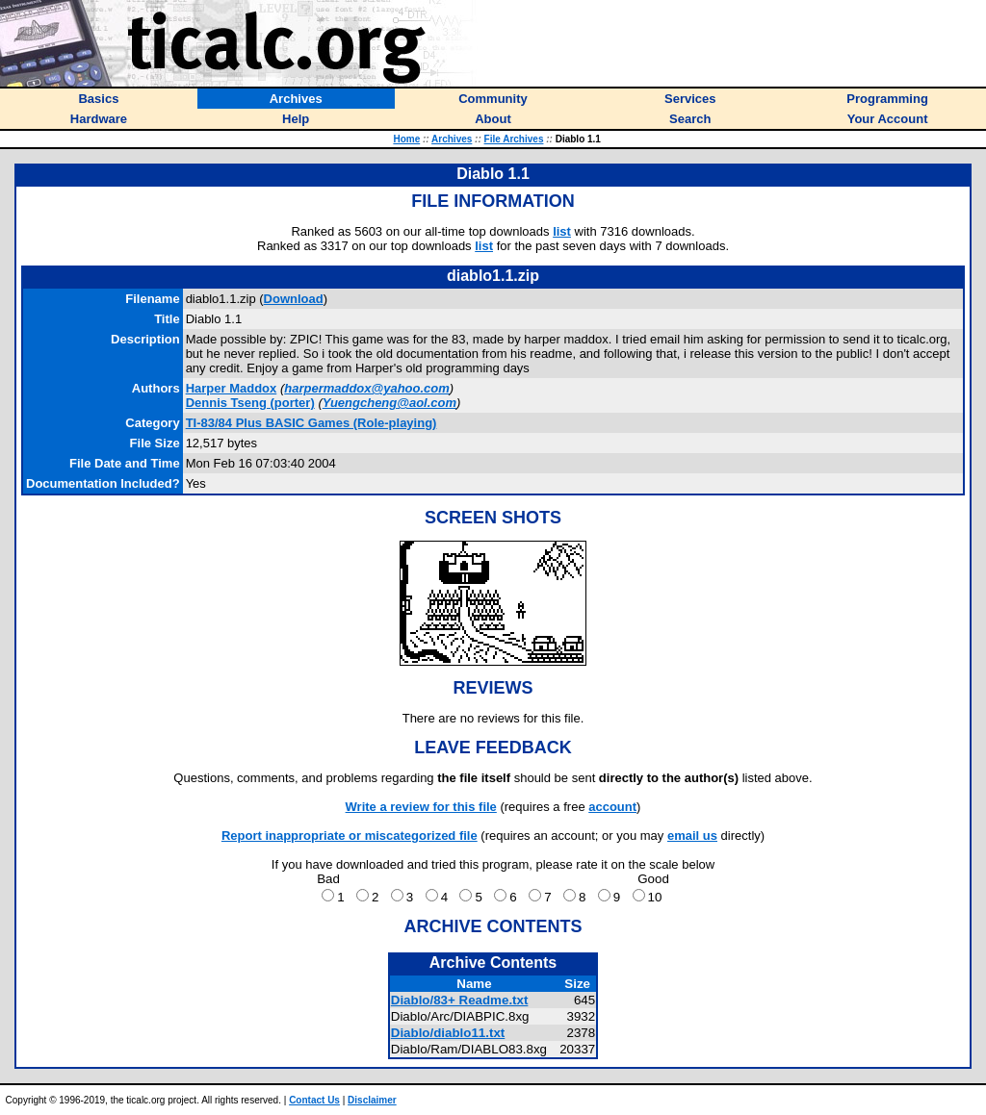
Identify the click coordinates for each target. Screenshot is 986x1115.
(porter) (250, 402)
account (612, 806)
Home (406, 139)
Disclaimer (372, 1100)
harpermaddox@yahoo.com (367, 388)
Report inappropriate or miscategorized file (349, 835)
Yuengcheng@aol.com (389, 402)
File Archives (514, 139)
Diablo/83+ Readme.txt (460, 1000)
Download (294, 298)
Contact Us (314, 1100)
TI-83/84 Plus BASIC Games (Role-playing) (311, 423)
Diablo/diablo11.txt (448, 1033)
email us (692, 835)
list (562, 231)
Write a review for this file (421, 806)
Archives (451, 139)
